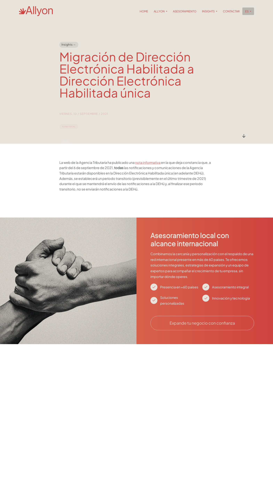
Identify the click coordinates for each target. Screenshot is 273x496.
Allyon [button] (159, 11)
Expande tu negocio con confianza (202, 323)
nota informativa (148, 173)
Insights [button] (208, 11)
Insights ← (68, 44)
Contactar (231, 11)
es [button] (247, 11)
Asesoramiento (184, 11)
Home (144, 11)
